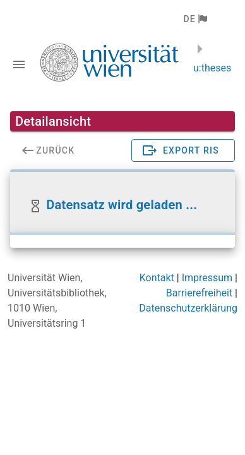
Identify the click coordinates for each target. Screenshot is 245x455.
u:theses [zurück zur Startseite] (212, 68)
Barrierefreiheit (199, 293)
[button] (194, 19)
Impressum (207, 278)
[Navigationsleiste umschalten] (19, 64)
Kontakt (157, 278)
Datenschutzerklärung (188, 308)
